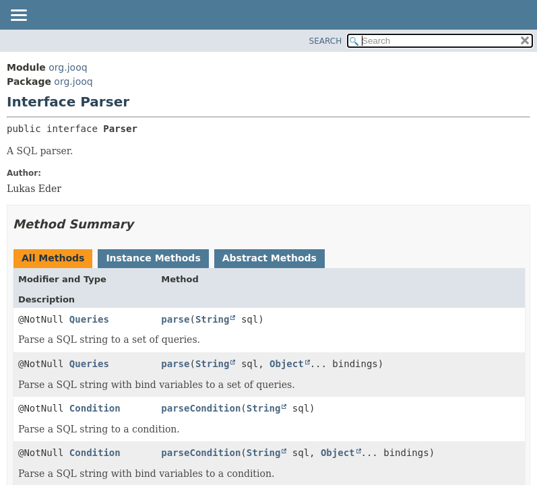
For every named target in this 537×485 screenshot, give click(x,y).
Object (287, 363)
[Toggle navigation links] (18, 16)
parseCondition (201, 408)
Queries (89, 319)
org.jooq (68, 67)
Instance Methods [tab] (153, 258)
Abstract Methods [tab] (269, 258)
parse (175, 319)
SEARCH (325, 41)
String (212, 319)
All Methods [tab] (53, 258)
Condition (95, 408)
